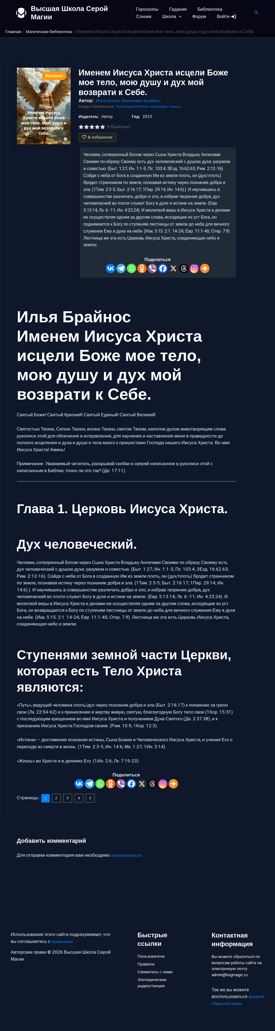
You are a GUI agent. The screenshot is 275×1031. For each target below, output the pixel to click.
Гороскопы (147, 9)
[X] (173, 268)
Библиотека (206, 9)
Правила (147, 954)
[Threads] (184, 268)
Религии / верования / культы (162, 106)
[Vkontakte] (110, 268)
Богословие (127, 106)
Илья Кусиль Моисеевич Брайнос (131, 100)
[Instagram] (194, 268)
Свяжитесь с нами (157, 963)
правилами (63, 931)
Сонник (236, 9)
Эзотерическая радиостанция (153, 976)
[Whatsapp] (131, 268)
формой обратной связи (237, 1003)
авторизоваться (127, 854)
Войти (197, 16)
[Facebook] (163, 268)
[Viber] (152, 268)
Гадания (176, 9)
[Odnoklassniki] (142, 268)
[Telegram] (121, 268)
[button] (152, 16)
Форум (171, 16)
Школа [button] (145, 16)
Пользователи (152, 945)
